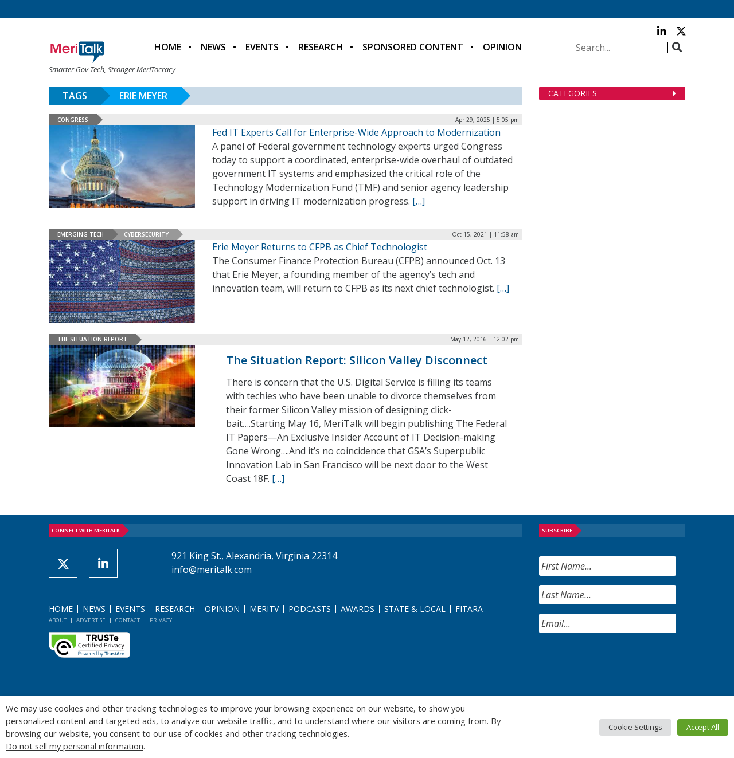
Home (167, 47)
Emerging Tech (80, 234)
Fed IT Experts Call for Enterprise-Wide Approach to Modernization (356, 132)
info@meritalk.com (211, 569)
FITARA (469, 608)
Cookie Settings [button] (635, 727)
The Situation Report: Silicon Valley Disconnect (356, 360)
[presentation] (626, 664)
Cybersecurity (146, 234)
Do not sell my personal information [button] (74, 746)
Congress (72, 120)
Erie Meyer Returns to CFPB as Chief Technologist (319, 247)
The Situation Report (92, 339)
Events (262, 47)
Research (320, 47)
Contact (127, 620)
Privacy (161, 620)
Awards (357, 608)
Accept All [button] (702, 727)
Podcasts (309, 608)
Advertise (91, 620)
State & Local (415, 608)
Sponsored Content (412, 47)
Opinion (502, 47)
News (213, 47)
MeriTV (264, 608)
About (58, 620)
